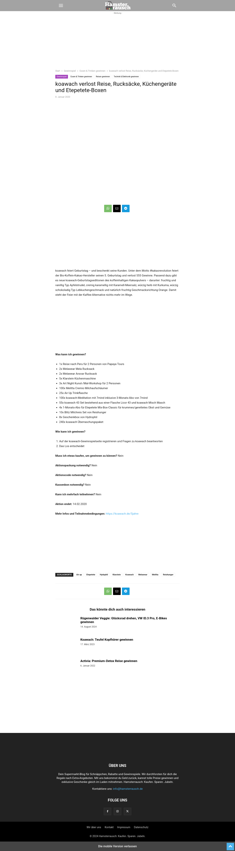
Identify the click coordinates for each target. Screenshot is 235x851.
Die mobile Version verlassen (117, 846)
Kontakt (109, 827)
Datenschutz (141, 827)
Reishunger (168, 574)
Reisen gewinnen (103, 77)
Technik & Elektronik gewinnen (126, 77)
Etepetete (91, 574)
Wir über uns (94, 827)
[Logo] (117, 754)
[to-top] (230, 845)
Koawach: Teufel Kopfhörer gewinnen (106, 639)
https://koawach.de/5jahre (122, 513)
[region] (117, 44)
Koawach (129, 574)
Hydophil (104, 574)
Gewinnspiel (70, 71)
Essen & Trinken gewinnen (92, 71)
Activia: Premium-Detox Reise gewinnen (108, 661)
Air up (79, 574)
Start (57, 71)
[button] (60, 5)
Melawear (142, 574)
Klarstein (116, 574)
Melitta (155, 574)
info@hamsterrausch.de (128, 788)
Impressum (123, 827)
